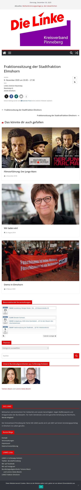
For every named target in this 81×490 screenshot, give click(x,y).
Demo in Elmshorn (13, 284)
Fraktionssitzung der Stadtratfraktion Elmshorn (58, 115)
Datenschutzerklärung (10, 446)
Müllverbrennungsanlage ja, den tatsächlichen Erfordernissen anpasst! (39, 7)
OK (41, 487)
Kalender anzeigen (50, 336)
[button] (75, 82)
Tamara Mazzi (7, 389)
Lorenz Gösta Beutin (23, 389)
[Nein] (78, 485)
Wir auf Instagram (8, 466)
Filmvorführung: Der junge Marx (20, 171)
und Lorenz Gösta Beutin (12, 472)
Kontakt (4, 438)
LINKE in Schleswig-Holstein (12, 458)
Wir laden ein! (11, 228)
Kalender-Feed (26, 101)
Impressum (6, 443)
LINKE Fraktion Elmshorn (11, 475)
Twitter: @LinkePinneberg (11, 461)
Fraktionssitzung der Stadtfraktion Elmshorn (22, 110)
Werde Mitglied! (8, 417)
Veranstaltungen (8, 441)
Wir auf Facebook (8, 464)
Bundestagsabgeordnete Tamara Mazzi (16, 469)
